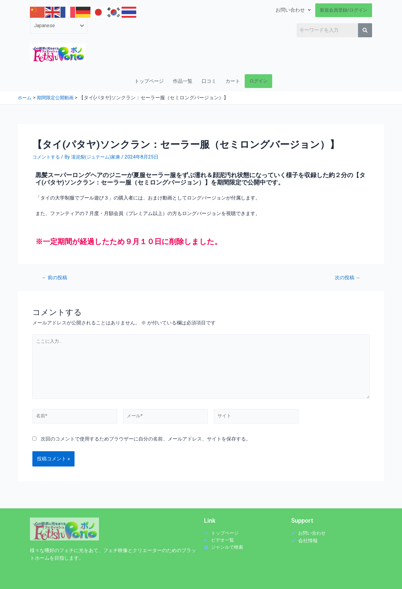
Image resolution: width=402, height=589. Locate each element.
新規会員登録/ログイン (343, 10)
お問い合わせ (293, 10)
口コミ (209, 81)
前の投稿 (56, 277)
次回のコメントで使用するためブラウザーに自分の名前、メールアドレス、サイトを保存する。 (146, 446)
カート (232, 81)
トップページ (149, 81)
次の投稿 (346, 277)
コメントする (47, 157)
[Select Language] (58, 26)
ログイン (258, 81)
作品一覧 (182, 81)
